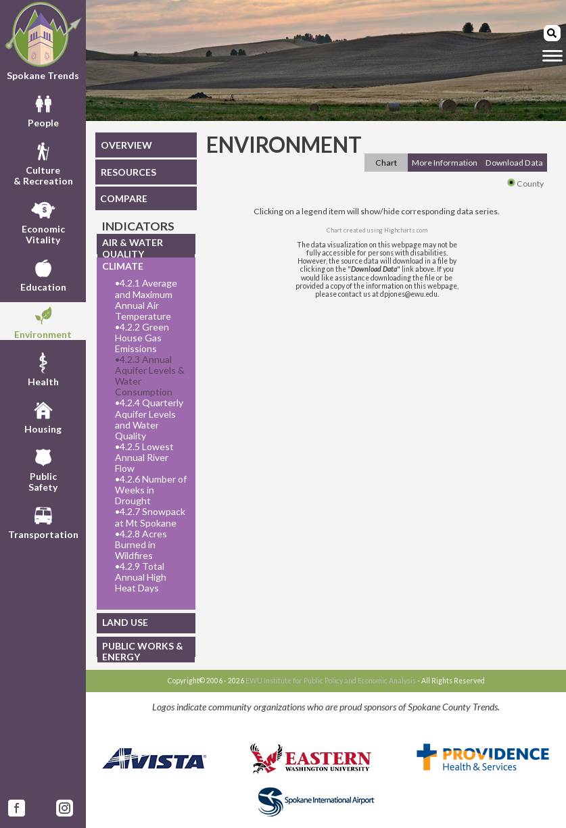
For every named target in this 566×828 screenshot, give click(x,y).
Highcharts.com (405, 230)
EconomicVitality (43, 221)
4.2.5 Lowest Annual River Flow (144, 457)
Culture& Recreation (43, 162)
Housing (43, 416)
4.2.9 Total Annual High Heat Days (140, 577)
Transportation (43, 521)
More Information (444, 162)
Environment (43, 321)
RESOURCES (128, 172)
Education (43, 274)
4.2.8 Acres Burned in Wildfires (141, 545)
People (43, 109)
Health (43, 368)
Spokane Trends (42, 41)
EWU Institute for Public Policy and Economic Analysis (330, 681)
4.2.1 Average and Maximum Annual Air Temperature (146, 299)
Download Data (514, 162)
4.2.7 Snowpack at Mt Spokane (150, 517)
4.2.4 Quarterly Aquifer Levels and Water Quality (149, 419)
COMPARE (123, 198)
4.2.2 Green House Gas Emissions (142, 338)
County (525, 183)
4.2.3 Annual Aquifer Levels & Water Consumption (150, 375)
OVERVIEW (126, 145)
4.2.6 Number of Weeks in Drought (151, 490)
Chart (386, 162)
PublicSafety (42, 468)
